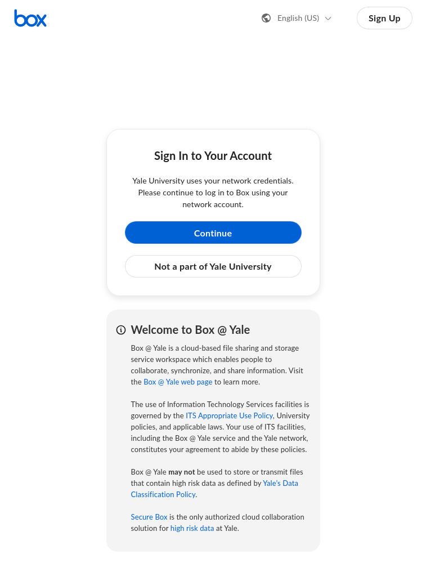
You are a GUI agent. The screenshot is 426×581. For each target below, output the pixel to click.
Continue (213, 232)
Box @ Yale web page (178, 381)
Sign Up (385, 17)
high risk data (192, 528)
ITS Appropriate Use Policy (229, 415)
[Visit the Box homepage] (30, 18)
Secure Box (149, 516)
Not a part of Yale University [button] (212, 266)
